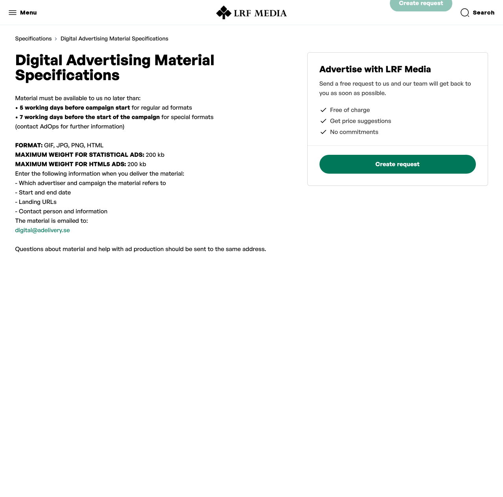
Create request (421, 12)
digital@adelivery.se (42, 230)
